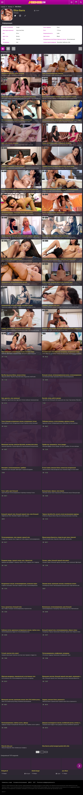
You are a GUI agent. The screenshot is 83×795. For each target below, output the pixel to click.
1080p (6, 608)
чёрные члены (76, 631)
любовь (4, 191)
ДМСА (30, 782)
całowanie (72, 260)
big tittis (13, 376)
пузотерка (65, 423)
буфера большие (47, 191)
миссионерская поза (56, 469)
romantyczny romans (48, 585)
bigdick (19, 515)
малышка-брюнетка (74, 678)
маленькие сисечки (63, 678)
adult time (23, 98)
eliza (29, 121)
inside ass (45, 515)
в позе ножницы (73, 423)
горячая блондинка (28, 469)
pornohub (4, 75)
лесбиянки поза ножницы (69, 307)
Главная (3, 6)
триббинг (59, 307)
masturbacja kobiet (57, 260)
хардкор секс (30, 562)
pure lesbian (66, 260)
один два (49, 144)
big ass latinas (52, 515)
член (14, 260)
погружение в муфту (23, 330)
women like (69, 539)
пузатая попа (28, 608)
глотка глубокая (26, 400)
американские (16, 284)
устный (62, 446)
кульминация (22, 168)
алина (44, 144)
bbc (49, 330)
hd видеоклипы (61, 98)
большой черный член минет (59, 562)
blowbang (15, 121)
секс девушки (59, 724)
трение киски (54, 701)
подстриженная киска (68, 191)
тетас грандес (55, 446)
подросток (64, 284)
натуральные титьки (12, 168)
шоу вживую (5, 214)
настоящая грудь (59, 168)
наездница (56, 608)
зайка (49, 562)
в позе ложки (75, 469)
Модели (10, 6)
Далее (46, 752)
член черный (25, 515)
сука (69, 655)
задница (17, 562)
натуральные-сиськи (70, 237)
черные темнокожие (54, 631)
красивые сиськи (30, 307)
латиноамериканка (7, 121)
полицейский (15, 724)
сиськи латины (22, 191)
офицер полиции (6, 724)
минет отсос (23, 562)
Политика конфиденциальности (46, 782)
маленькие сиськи (75, 214)
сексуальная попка (7, 237)
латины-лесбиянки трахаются (71, 724)
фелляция (78, 562)
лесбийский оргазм (34, 330)
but (3, 608)
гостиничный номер (48, 376)
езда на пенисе (20, 260)
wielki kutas (50, 539)
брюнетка (67, 168)
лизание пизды (35, 168)
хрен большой (5, 492)
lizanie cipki (62, 539)
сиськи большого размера (27, 214)
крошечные (58, 492)
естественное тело (7, 678)
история (48, 75)
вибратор (4, 400)
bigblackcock (5, 515)
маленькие (57, 655)
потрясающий (28, 260)
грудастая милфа (67, 75)
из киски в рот (64, 353)
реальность (73, 701)
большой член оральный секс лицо (60, 400)
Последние (13, 49)
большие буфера (47, 446)
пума (44, 75)
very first (25, 121)
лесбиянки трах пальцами (8, 469)
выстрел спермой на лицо (20, 585)
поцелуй (65, 121)
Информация (7, 23)
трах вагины (72, 400)
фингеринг (10, 353)
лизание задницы (52, 98)
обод (3, 144)
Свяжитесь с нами (7, 782)
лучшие (45, 562)
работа (38, 724)
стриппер (70, 284)
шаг (68, 214)
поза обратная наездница (49, 353)
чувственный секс (74, 585)
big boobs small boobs (30, 376)
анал (53, 492)
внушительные (9, 144)
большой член (22, 724)
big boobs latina (20, 376)
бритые (28, 168)
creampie (11, 608)
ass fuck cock (46, 400)
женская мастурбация (48, 214)
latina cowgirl (8, 260)
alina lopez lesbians (7, 98)
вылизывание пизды (71, 98)
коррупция (45, 237)
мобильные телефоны (68, 144)
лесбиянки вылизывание (24, 701)
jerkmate (4, 168)
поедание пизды (72, 121)
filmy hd (45, 260)
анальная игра (35, 400)
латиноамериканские (24, 631)
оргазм (57, 214)
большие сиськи (58, 121)
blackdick (14, 515)
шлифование (64, 655)
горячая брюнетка (17, 446)
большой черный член (48, 168)
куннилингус (72, 353)
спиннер (45, 284)
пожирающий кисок (57, 423)
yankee (20, 121)
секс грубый (61, 237)
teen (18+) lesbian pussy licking (9, 701)
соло (11, 423)
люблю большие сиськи (33, 191)
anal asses (69, 515)
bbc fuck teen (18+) (55, 330)
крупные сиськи (47, 423)
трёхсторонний (29, 144)
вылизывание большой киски (30, 446)
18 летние (45, 655)
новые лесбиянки (57, 144)
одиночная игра (12, 400)
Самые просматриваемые (8, 49)
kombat (45, 98)
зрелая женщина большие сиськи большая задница (26, 237)
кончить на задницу (28, 678)
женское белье (53, 237)
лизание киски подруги (49, 724)
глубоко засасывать (19, 144)
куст (78, 307)
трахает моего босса (64, 701)
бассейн (79, 400)
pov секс (23, 655)
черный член (11, 539)
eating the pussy (16, 98)
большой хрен (56, 284)
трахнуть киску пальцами (31, 423)
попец (58, 353)
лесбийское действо (17, 75)
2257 (34, 782)
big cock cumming (61, 515)
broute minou (30, 98)
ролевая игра (58, 75)
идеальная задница (7, 307)
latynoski (50, 260)
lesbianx (45, 307)
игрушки (34, 353)
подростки (5, 539)
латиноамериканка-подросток (10, 631)
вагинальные (75, 608)
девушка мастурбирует (8, 562)
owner (62, 330)
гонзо (33, 492)
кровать (28, 655)
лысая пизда (74, 168)
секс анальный (71, 562)
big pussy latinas (6, 376)
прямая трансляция (7, 655)
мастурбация (5, 423)
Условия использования (20, 782)
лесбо (9, 75)
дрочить (19, 400)
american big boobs (7, 446)
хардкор (50, 284)
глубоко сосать (31, 724)
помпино (79, 353)
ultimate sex (37, 98)
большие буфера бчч (12, 191)
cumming (75, 515)
